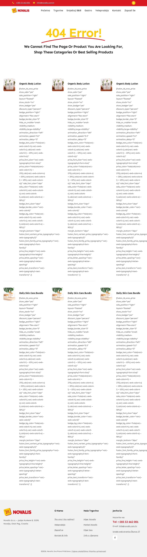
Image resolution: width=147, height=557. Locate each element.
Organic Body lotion (30, 83)
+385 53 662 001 (23, 3)
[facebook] (133, 3)
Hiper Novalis (90, 519)
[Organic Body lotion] (9, 80)
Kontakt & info (61, 535)
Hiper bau (88, 530)
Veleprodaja (59, 525)
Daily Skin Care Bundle (31, 293)
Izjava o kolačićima (80, 551)
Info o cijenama (91, 535)
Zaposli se (58, 530)
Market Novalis (90, 525)
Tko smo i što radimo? (64, 519)
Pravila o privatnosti (97, 551)
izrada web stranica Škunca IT (126, 531)
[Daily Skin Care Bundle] (9, 289)
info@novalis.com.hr (45, 3)
